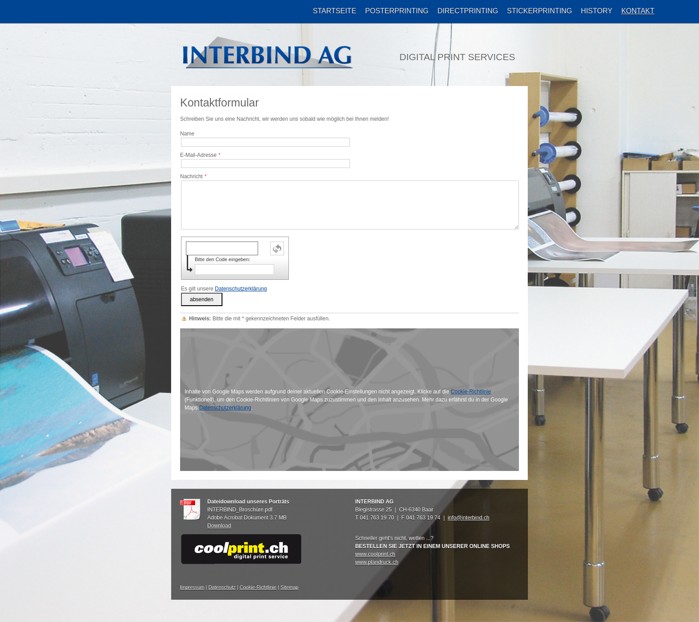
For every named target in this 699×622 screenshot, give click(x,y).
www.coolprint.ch (375, 554)
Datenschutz (221, 587)
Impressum (192, 587)
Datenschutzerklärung (241, 289)
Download (219, 526)
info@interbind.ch (468, 518)
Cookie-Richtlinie (471, 392)
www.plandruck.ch (377, 562)
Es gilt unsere (224, 289)
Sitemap (289, 587)
